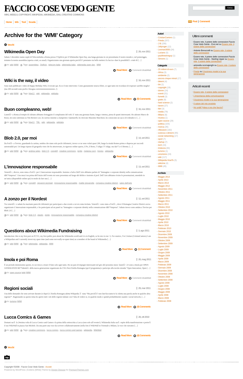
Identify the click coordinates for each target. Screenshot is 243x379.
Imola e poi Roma (21, 259)
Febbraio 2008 (164, 301)
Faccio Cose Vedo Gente (59, 8)
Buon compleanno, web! (27, 109)
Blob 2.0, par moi (20, 138)
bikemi (161, 81)
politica (161, 124)
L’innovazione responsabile (30, 166)
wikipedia (45, 93)
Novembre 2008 (165, 274)
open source (163, 121)
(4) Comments (144, 306)
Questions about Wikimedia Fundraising (43, 230)
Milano (161, 115)
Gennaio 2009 (164, 268)
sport (160, 139)
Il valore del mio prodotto (205, 103)
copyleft (54, 151)
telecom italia (54, 65)
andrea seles (34, 151)
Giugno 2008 (164, 289)
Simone (161, 59)
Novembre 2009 (165, 237)
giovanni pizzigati (45, 183)
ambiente (162, 75)
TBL (38, 122)
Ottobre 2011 (164, 192)
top (7, 357)
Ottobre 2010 (164, 207)
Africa (160, 72)
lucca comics (52, 330)
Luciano (161, 52)
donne (161, 90)
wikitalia (54, 93)
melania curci (90, 151)
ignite (79, 151)
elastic (40, 215)
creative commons (67, 151)
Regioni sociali (18, 288)
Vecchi (11, 44)
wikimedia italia (69, 65)
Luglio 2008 (163, 286)
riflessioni (162, 130)
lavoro (161, 106)
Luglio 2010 (163, 216)
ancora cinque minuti (167, 78)
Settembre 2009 (165, 243)
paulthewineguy (165, 56)
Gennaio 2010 (164, 231)
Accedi (48, 367)
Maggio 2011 (164, 201)
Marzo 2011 (163, 204)
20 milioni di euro (165, 69)
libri (159, 109)
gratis (160, 99)
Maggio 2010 (164, 219)
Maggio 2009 (164, 255)
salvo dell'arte (125, 183)
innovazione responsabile (65, 183)
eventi (161, 93)
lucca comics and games (71, 330)
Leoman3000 (164, 49)
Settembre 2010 (165, 210)
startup (161, 142)
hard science (164, 102)
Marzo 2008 (163, 298)
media (161, 112)
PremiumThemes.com (79, 370)
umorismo (162, 154)
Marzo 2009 (163, 262)
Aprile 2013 (163, 180)
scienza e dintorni (166, 133)
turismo (161, 151)
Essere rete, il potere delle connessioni (214, 45)
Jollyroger (162, 46)
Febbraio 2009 (164, 265)
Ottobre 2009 (164, 240)
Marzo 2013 (163, 183)
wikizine (161, 163)
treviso (100, 151)
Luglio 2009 (163, 249)
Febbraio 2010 (164, 228)
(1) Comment (144, 249)
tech (160, 145)
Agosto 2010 (163, 213)
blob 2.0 (45, 151)
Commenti (205, 21)
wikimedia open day (86, 65)
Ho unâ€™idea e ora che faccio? (208, 107)
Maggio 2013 (164, 177)
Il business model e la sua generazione (211, 100)
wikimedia (33, 244)
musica (161, 118)
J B (159, 43)
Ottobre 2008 (164, 277)
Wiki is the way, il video (26, 80)
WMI (160, 166)
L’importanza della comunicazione (209, 96)
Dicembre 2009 (165, 234)
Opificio (43, 65)
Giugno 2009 (164, 252)
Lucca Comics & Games (27, 317)
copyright (162, 87)
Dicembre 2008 (165, 271)
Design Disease (58, 370)
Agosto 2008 (163, 283)
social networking (166, 136)
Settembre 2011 (165, 195)
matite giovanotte (86, 183)
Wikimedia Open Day (24, 51)
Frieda (161, 40)
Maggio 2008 (164, 292)
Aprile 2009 (163, 258)
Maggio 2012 (164, 186)
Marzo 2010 (163, 225)
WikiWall (97, 330)
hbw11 (32, 93)
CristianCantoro (165, 37)
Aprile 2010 (163, 222)
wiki (159, 157)
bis (159, 84)
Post (195, 21)
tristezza (162, 148)
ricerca (161, 127)
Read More (122, 70)
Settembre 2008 (165, 280)
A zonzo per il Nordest (25, 198)
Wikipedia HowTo (166, 160)
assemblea (33, 65)
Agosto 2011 (163, 198)
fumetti (161, 96)
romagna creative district (107, 183)
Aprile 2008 (163, 295)
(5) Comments (144, 98)
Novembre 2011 (165, 189)
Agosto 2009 (163, 246)
